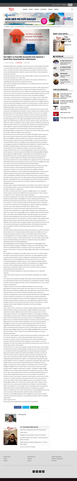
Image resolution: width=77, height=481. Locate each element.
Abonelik (54, 460)
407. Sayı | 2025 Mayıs (19, 26)
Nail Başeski (19, 62)
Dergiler (12, 26)
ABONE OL (64, 4)
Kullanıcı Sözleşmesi (57, 458)
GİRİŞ (53, 4)
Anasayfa (7, 26)
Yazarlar (36, 9)
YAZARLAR (59, 56)
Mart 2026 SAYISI (60, 34)
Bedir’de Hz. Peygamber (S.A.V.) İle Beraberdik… (33, 430)
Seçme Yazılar (27, 62)
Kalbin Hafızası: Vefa (65, 112)
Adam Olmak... (24, 432)
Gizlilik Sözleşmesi (57, 456)
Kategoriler (43, 9)
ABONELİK (56, 9)
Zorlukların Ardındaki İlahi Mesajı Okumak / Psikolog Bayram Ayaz (66, 102)
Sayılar (31, 9)
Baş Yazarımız (31, 456)
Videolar (50, 9)
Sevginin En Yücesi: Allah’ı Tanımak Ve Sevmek (33, 435)
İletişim (6, 460)
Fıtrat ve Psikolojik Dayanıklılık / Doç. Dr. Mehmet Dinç (65, 108)
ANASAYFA (25, 9)
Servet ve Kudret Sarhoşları (27, 447)
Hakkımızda (7, 456)
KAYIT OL (58, 4)
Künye (5, 458)
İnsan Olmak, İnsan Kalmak (66, 117)
